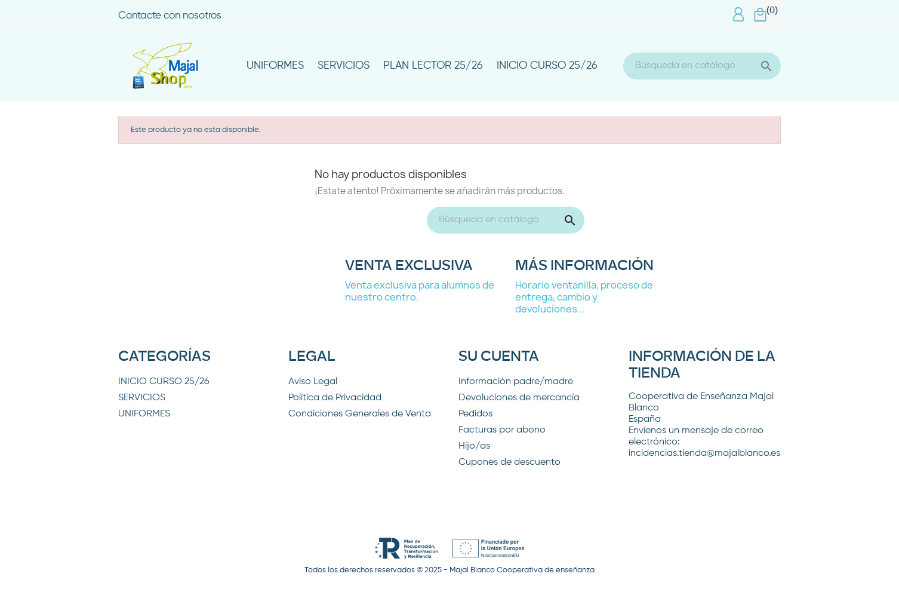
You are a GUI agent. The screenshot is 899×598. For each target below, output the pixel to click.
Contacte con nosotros (169, 16)
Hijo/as (474, 446)
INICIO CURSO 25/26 (547, 65)
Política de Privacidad (334, 398)
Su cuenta (498, 356)
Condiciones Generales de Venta (359, 414)
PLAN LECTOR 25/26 (433, 65)
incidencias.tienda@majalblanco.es (704, 453)
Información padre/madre (515, 382)
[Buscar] (702, 66)
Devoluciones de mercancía (519, 398)
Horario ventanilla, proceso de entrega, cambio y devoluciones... (584, 296)
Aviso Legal (312, 382)
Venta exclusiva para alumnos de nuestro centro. (419, 290)
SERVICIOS (344, 65)
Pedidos (475, 414)
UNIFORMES (275, 65)
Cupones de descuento (509, 462)
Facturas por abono (502, 430)
